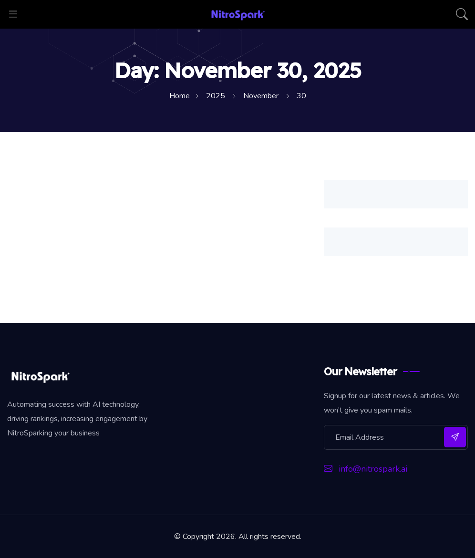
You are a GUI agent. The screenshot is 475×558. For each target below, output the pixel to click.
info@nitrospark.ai (365, 469)
